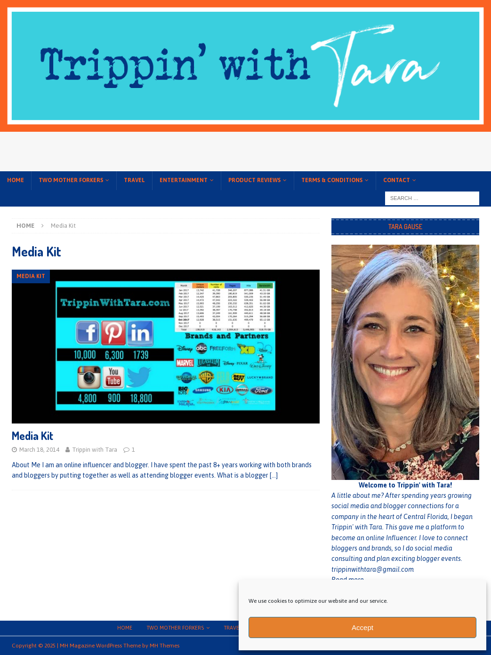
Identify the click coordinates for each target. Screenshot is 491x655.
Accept (362, 627)
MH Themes (164, 645)
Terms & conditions (331, 180)
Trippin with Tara (94, 449)
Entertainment (184, 180)
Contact (396, 180)
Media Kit (32, 435)
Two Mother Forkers (71, 180)
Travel (134, 180)
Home (15, 180)
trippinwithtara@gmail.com (372, 569)
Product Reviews (254, 180)
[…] (274, 475)
